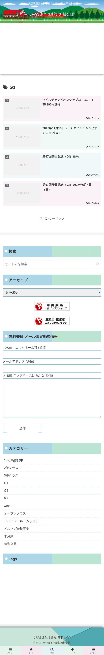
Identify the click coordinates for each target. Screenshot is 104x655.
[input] (52, 264)
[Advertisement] (52, 49)
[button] (98, 264)
